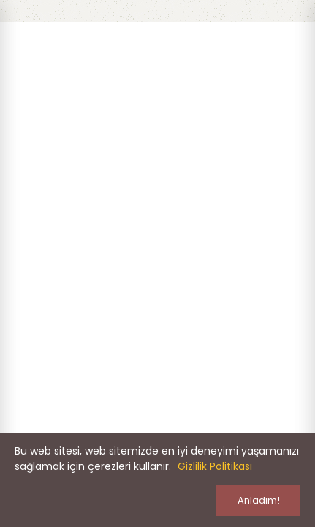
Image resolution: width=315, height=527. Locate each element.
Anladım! (259, 500)
